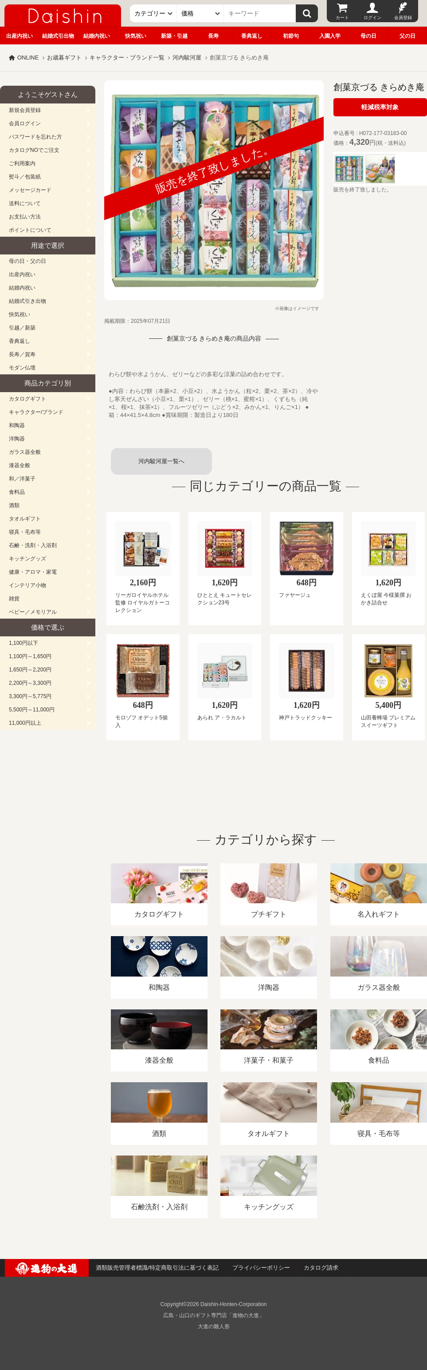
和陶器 (17, 425)
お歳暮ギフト (64, 57)
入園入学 (330, 36)
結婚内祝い (96, 36)
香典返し (251, 36)
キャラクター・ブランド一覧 (127, 57)
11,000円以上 (25, 723)
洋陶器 (17, 439)
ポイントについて (30, 230)
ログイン (372, 17)
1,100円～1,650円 (30, 656)
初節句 (291, 36)
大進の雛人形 (214, 1326)
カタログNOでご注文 (34, 150)
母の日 (368, 36)
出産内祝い (19, 36)
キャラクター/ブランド (36, 412)
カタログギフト (27, 399)
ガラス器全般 (25, 452)
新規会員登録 (25, 110)
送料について (25, 203)
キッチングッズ (27, 559)
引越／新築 (22, 328)
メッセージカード (30, 190)
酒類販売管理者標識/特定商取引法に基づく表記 (157, 1267)
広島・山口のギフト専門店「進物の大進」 (213, 1315)
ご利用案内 (22, 163)
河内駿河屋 (186, 57)
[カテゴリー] (153, 13)
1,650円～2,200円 (30, 670)
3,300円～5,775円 (30, 696)
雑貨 (14, 599)
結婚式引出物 (58, 36)
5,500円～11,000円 (32, 710)
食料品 (17, 492)
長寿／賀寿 (22, 354)
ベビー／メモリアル (33, 612)
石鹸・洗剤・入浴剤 (33, 545)
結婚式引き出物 (27, 301)
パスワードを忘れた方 (35, 137)
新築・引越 (174, 36)
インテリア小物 (27, 585)
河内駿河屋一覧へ (161, 461)
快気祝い (135, 36)
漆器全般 (19, 465)
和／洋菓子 (22, 479)
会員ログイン (25, 123)
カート (342, 17)
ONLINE (28, 57)
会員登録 (403, 17)
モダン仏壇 (22, 368)
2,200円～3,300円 (30, 683)
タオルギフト (25, 519)
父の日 (407, 36)
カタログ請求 (321, 1267)
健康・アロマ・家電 (33, 572)
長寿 (213, 36)
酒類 (14, 505)
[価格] (200, 13)
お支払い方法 (25, 217)
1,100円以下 (23, 643)
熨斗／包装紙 (25, 177)
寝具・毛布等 (25, 532)
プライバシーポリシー (261, 1267)
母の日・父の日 (27, 261)
